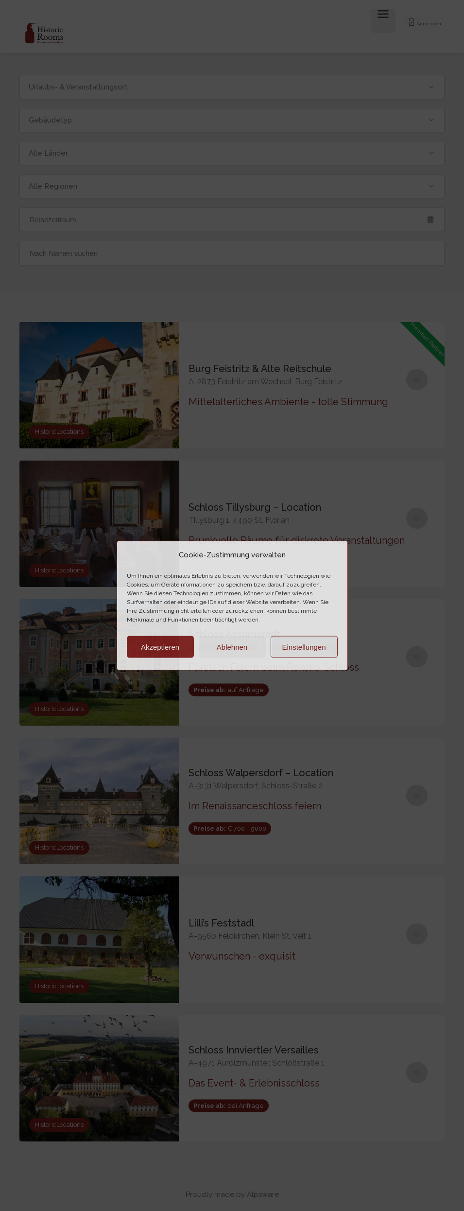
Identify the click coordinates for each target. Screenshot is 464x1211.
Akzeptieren (160, 646)
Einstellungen (304, 646)
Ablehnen (232, 646)
